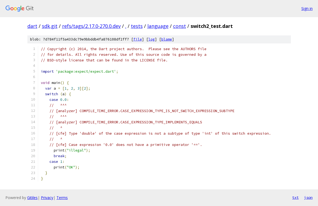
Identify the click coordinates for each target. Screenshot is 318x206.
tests (137, 26)
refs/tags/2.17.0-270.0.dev (91, 26)
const (179, 26)
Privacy (47, 197)
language (158, 26)
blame (166, 39)
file (137, 39)
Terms (62, 197)
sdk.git (50, 26)
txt (295, 197)
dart (32, 26)
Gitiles (32, 197)
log (151, 39)
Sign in (307, 8)
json (308, 197)
